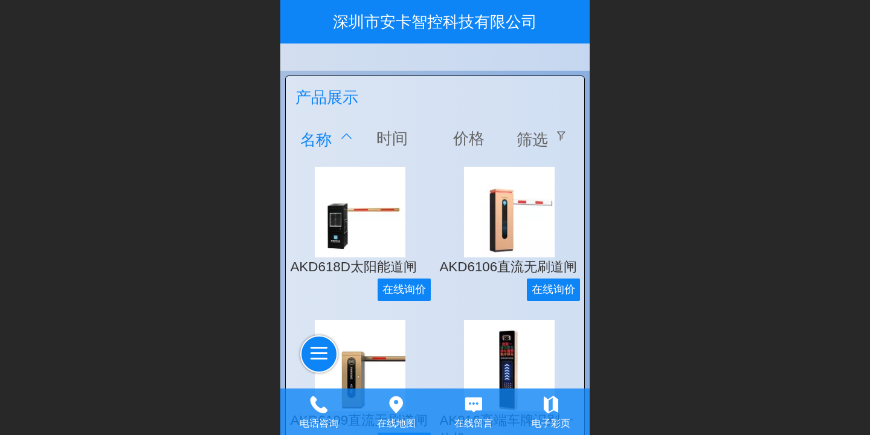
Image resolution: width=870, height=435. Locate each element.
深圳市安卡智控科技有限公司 (435, 21)
